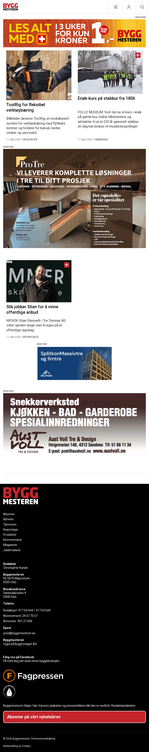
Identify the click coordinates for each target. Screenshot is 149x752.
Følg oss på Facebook (18, 657)
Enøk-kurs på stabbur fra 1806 (106, 98)
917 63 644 (25, 610)
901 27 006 (25, 621)
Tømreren (9, 524)
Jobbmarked (11, 550)
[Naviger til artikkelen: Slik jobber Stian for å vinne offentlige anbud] (38, 281)
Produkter (9, 534)
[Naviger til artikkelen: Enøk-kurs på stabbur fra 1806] (110, 72)
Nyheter (8, 519)
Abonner (9, 514)
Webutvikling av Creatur (17, 746)
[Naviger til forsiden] (10, 7)
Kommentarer (12, 539)
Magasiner (10, 545)
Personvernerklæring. (43, 738)
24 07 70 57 (30, 615)
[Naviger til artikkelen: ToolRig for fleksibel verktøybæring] (38, 75)
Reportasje (10, 529)
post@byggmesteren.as (19, 633)
